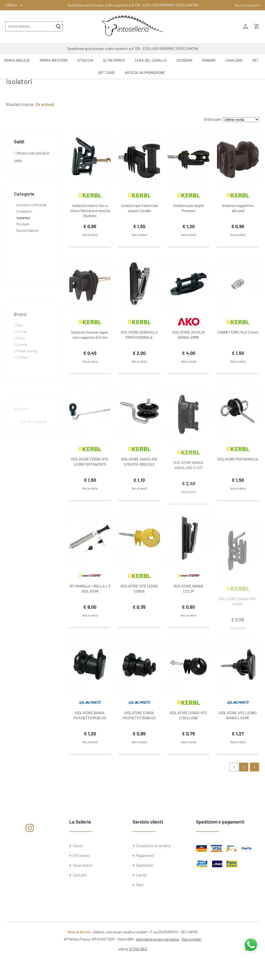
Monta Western (54, 60)
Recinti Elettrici (27, 252)
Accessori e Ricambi (31, 227)
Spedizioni (145, 865)
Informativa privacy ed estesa (157, 939)
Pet (255, 60)
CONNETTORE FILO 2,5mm (237, 341)
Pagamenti (145, 855)
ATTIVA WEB (138, 949)
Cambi (141, 875)
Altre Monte (114, 60)
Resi (140, 884)
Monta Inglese (17, 60)
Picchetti (22, 246)
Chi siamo (81, 855)
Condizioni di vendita (153, 845)
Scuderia (184, 60)
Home (78, 845)
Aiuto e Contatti (247, 5)
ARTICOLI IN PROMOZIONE (145, 72)
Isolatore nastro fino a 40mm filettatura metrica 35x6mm (90, 210)
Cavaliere (234, 60)
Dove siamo (83, 865)
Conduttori (24, 233)
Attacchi (85, 60)
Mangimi (208, 60)
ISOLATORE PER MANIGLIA (237, 468)
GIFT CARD (106, 72)
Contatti (80, 875)
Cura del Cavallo (151, 60)
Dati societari (191, 939)
